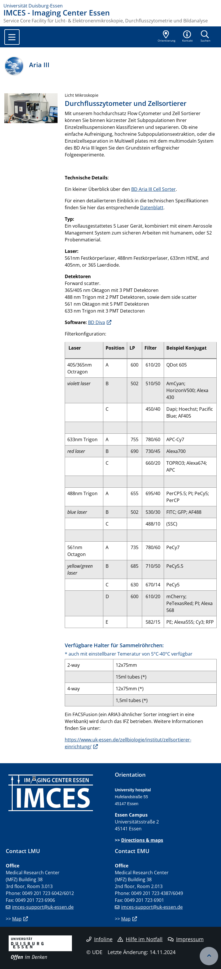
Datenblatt (151, 207)
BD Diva (96, 322)
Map (17, 919)
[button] (187, 36)
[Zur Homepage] (110, 5)
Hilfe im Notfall (140, 939)
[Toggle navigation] (12, 37)
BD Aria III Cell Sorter (153, 189)
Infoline (99, 939)
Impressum (186, 939)
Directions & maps (142, 840)
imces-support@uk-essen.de (43, 907)
